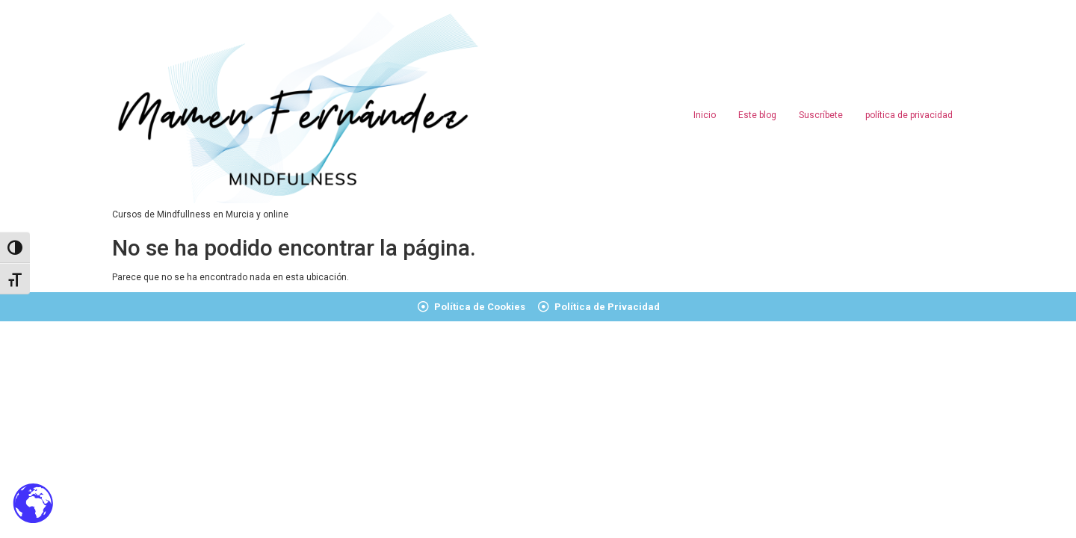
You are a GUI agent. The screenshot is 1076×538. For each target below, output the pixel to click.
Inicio (704, 115)
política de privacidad (909, 115)
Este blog (757, 115)
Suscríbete (821, 115)
